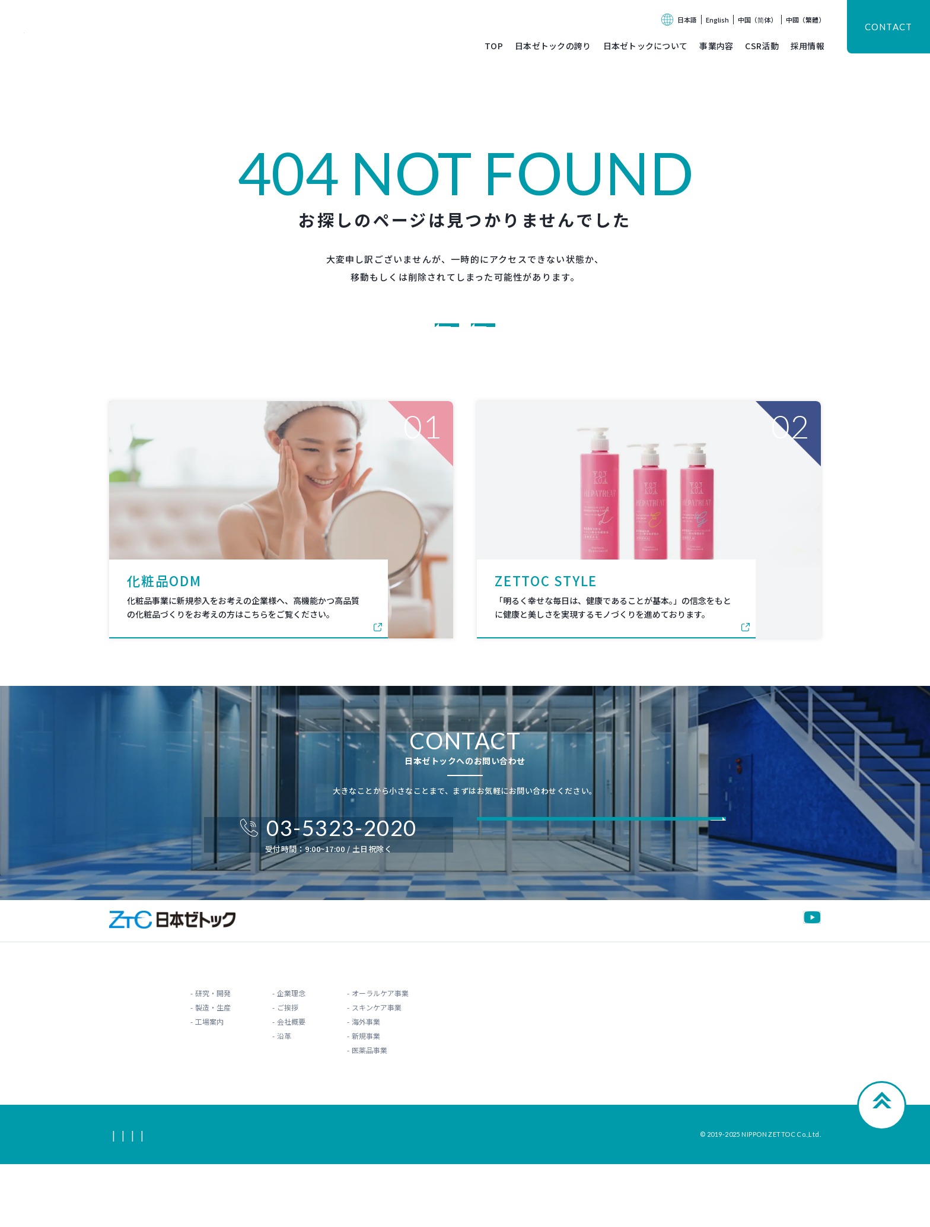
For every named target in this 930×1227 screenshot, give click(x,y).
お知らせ (690, 1035)
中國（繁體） (805, 19)
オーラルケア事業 (420, 1055)
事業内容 (716, 46)
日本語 (687, 19)
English (717, 19)
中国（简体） (757, 19)
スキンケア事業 (417, 1069)
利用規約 (220, 1197)
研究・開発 (142, 1055)
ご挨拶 (264, 1069)
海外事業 (406, 1083)
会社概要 (267, 1083)
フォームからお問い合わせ (582, 866)
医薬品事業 (410, 1112)
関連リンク (179, 1197)
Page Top (881, 1175)
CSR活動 (761, 46)
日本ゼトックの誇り (553, 46)
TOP (494, 46)
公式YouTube (784, 967)
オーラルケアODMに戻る (564, 332)
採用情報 (807, 46)
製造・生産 (142, 1069)
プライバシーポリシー (280, 1197)
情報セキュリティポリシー (367, 1197)
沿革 (260, 1097)
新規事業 (406, 1097)
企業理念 (267, 1055)
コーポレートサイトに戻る (377, 332)
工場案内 (139, 1083)
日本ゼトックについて (645, 46)
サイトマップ (130, 1197)
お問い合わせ (781, 1035)
